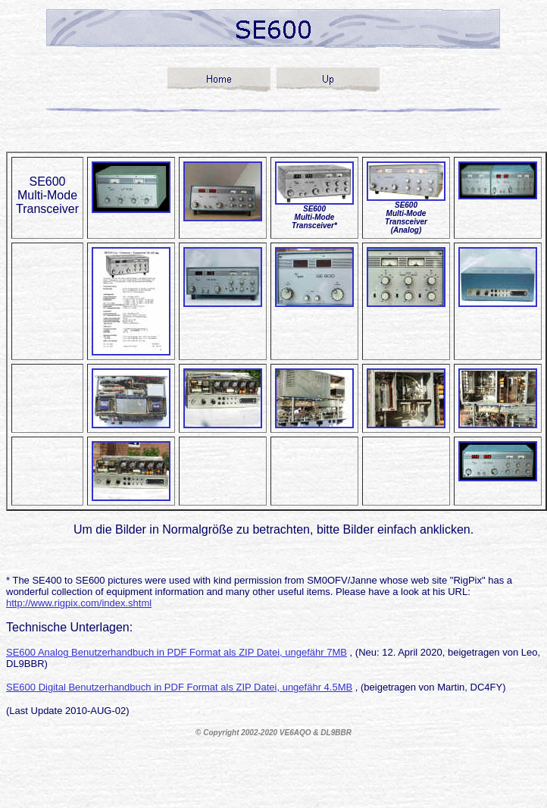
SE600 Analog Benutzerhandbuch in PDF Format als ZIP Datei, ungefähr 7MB (176, 652)
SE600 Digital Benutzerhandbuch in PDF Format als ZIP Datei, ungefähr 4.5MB (179, 687)
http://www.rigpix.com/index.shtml (79, 603)
